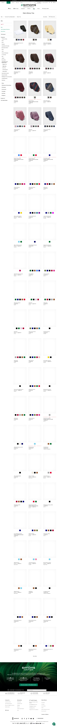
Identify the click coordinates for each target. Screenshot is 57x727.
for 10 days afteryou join (10, 679)
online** (47, 678)
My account (45, 2)
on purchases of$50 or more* (36, 679)
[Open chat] (53, 723)
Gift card (17, 2)
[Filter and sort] (52, 17)
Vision (21, 2)
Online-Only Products (20, 708)
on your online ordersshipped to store (23, 679)
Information (19, 700)
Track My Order (19, 703)
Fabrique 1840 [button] (45, 8)
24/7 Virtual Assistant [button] (8, 703)
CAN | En (2, 2)
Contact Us (7, 700)
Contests (32, 706)
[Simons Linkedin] (33, 718)
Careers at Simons (45, 714)
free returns (33, 0)
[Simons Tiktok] (26, 718)
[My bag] (54, 2)
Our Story (42, 704)
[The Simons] (28, 667)
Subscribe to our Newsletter (15, 690)
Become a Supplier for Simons (9, 705)
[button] (38, 2)
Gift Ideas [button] (16, 8)
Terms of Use (17, 721)
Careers (13, 2)
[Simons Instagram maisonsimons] (22, 718)
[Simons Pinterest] (28, 718)
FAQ (18, 710)
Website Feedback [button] (12, 721)
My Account (19, 701)
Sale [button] (9, 8)
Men (2, 20)
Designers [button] (23, 8)
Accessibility (21, 721)
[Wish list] (49, 2)
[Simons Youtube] (31, 718)
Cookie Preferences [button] (26, 721)
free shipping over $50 (25, 0)
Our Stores (43, 702)
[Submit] (45, 690)
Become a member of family (28, 684)
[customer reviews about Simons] (39, 718)
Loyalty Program (28, 669)
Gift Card (7, 710)
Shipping (18, 705)
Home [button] (38, 8)
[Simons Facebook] (24, 718)
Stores (8, 2)
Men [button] (34, 8)
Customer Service (8, 701)
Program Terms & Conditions (33, 709)
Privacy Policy (31, 721)
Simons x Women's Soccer (45, 709)
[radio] (17, 40)
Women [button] (29, 8)
